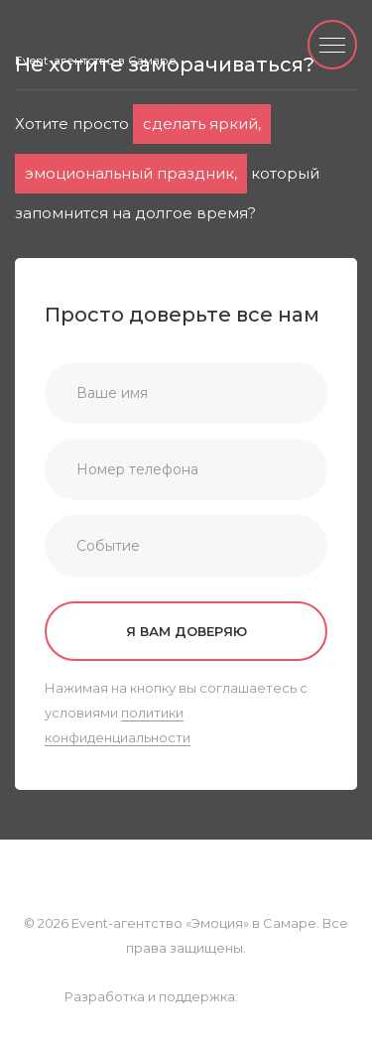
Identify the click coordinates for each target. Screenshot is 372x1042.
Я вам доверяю (186, 631)
